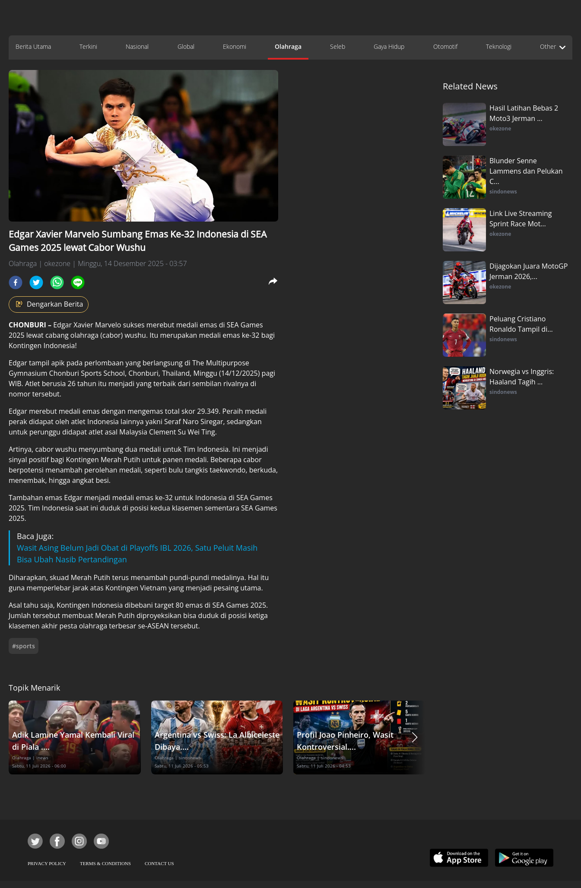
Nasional (137, 46)
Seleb (337, 46)
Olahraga (288, 46)
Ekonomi (234, 46)
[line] (78, 282)
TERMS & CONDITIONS (105, 863)
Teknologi (498, 46)
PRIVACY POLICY (47, 863)
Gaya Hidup (389, 46)
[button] (414, 737)
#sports (23, 646)
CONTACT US (159, 863)
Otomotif (445, 46)
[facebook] (15, 282)
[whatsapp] (57, 282)
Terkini (88, 46)
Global (186, 46)
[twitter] (36, 282)
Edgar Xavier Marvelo (87, 325)
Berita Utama (33, 46)
